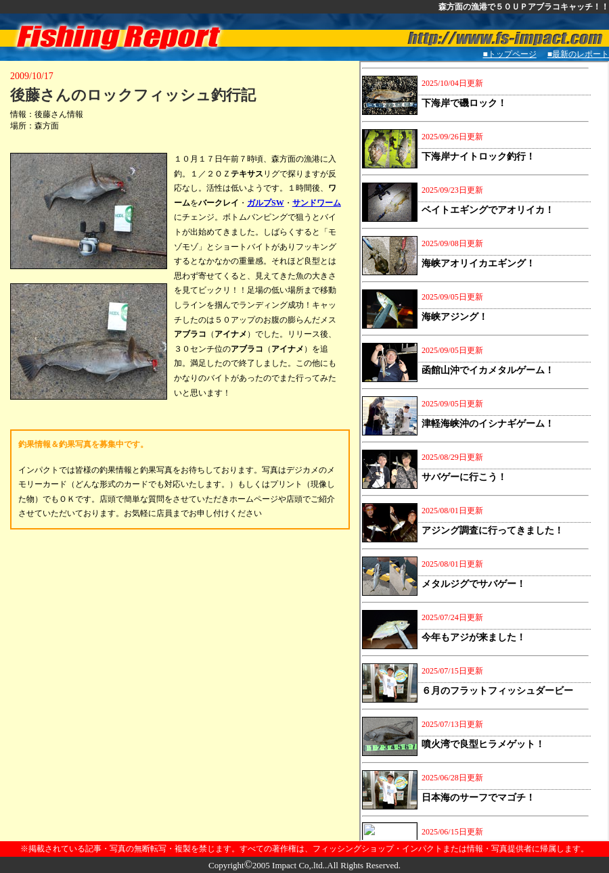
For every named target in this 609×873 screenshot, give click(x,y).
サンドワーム (316, 203)
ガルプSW (265, 203)
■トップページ (510, 54)
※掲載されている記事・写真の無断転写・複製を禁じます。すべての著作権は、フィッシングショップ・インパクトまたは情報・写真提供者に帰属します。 (304, 848)
